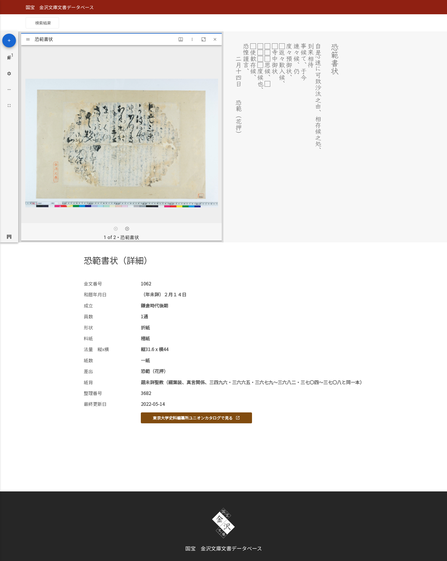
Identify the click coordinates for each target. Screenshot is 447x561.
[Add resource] (9, 40)
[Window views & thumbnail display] (180, 39)
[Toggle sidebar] (28, 39)
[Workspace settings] (9, 73)
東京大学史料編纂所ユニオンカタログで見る (196, 418)
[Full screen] (9, 105)
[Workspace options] (9, 89)
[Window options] (192, 39)
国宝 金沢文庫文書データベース (60, 7)
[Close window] (215, 39)
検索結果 (43, 23)
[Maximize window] (203, 39)
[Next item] (127, 228)
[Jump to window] (9, 57)
